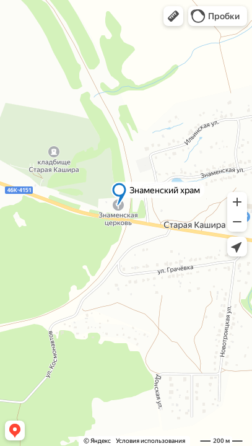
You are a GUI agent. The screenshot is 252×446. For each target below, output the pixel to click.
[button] (173, 16)
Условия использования (150, 440)
